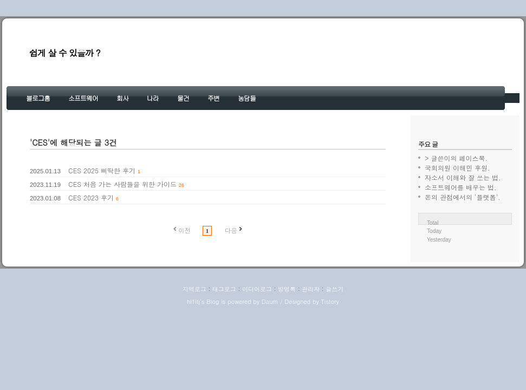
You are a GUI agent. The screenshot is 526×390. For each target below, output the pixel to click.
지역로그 (194, 289)
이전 (184, 230)
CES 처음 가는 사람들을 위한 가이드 (122, 183)
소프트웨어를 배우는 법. (461, 187)
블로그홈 (38, 97)
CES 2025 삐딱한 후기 (101, 170)
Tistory (330, 301)
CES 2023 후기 (91, 197)
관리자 (311, 289)
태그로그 (224, 289)
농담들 (247, 97)
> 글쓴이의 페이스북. (456, 157)
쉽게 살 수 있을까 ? (64, 53)
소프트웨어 (83, 97)
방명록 (287, 289)
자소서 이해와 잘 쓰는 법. (463, 177)
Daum (270, 301)
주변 (213, 97)
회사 (122, 97)
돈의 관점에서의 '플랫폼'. (463, 197)
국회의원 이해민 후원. (457, 167)
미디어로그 (257, 289)
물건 (183, 97)
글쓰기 (334, 289)
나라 (153, 97)
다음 (231, 230)
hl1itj (193, 301)
